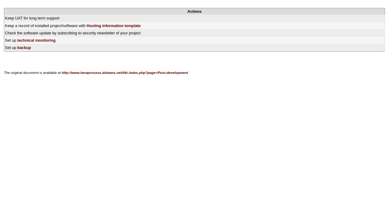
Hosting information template (114, 25)
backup (24, 47)
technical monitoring (36, 40)
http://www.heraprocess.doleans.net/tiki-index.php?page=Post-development (125, 73)
